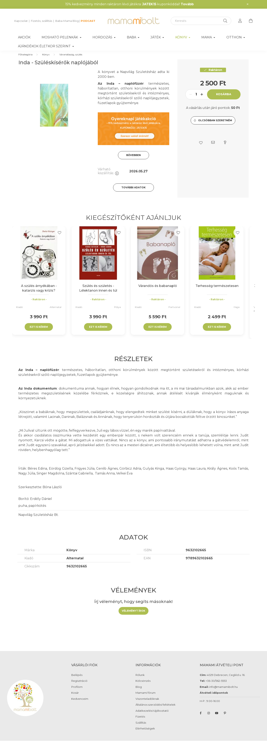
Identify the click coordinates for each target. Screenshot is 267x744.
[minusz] (191, 98)
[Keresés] (201, 21)
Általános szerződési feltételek (156, 708)
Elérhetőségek (145, 732)
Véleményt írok (133, 614)
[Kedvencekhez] (59, 236)
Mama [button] (207, 37)
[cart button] (251, 21)
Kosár (75, 696)
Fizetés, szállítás (41, 20)
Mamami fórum (146, 696)
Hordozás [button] (103, 37)
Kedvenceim (79, 702)
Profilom (77, 690)
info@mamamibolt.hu (223, 690)
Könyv (46, 58)
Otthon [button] (234, 37)
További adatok (133, 191)
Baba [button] (132, 37)
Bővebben (133, 159)
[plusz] (202, 98)
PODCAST (88, 20)
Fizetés (140, 720)
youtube (217, 717)
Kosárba (223, 98)
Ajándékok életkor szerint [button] (44, 46)
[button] (213, 124)
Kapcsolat (21, 20)
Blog (139, 690)
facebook (201, 717)
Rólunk (140, 679)
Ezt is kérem (39, 330)
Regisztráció (79, 684)
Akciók (24, 37)
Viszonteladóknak (147, 702)
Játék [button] (156, 37)
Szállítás (141, 726)
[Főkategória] (25, 58)
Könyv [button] (181, 37)
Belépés (76, 679)
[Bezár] (248, 4)
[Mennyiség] (196, 98)
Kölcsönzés (143, 684)
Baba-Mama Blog (67, 20)
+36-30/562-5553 (216, 684)
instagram (209, 717)
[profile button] (240, 21)
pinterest (225, 717)
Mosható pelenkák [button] (60, 37)
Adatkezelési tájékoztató (152, 714)
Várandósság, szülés (70, 58)
